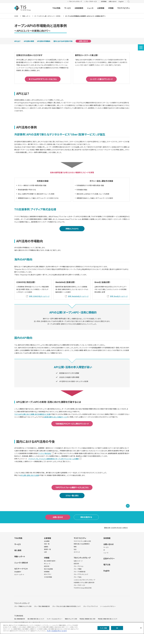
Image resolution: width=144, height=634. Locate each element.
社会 (75, 549)
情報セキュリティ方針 (71, 619)
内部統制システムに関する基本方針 (84, 582)
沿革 (45, 552)
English (121, 1)
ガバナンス (77, 552)
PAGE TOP (128, 506)
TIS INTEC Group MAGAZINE (83, 588)
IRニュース (47, 563)
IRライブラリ (47, 574)
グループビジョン (78, 566)
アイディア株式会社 (44, 453)
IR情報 (110, 8)
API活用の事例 (29, 41)
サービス (67, 8)
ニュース (90, 8)
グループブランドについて (81, 574)
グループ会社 (77, 577)
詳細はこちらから (72, 228)
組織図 (46, 547)
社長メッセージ (78, 561)
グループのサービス (91, 1)
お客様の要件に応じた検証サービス (55, 417)
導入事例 (17, 550)
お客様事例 (79, 8)
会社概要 (46, 541)
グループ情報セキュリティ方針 (23, 606)
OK (117, 628)
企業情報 (100, 8)
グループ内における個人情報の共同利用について (66, 606)
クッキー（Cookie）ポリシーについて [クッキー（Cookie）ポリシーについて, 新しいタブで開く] (57, 631)
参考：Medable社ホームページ (78, 296)
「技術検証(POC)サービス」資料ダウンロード (72, 423)
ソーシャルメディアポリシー (108, 606)
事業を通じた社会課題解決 (81, 544)
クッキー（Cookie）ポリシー (54, 619)
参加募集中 (17, 572)
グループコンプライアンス (90, 606)
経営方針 (46, 566)
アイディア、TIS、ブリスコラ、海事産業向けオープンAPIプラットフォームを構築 (53, 459)
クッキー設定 (103, 628)
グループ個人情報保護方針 (42, 606)
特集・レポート (19, 556)
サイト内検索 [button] (128, 1)
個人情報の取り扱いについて (36, 619)
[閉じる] (141, 628)
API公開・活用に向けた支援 (29, 475)
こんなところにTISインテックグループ (84, 580)
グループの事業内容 (79, 572)
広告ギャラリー (109, 558)
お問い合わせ (112, 1)
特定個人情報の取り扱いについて (107, 619)
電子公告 (106, 564)
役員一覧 (46, 544)
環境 (75, 547)
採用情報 (103, 1)
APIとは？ (17, 41)
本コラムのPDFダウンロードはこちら (43, 79)
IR (104, 550)
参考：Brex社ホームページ (119, 296)
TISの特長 (56, 8)
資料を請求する (86, 517)
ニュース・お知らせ (21, 562)
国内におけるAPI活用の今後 (63, 41)
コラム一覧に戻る (72, 495)
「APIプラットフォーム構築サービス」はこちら (72, 487)
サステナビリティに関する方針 (82, 541)
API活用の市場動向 (43, 41)
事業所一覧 (47, 549)
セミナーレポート (19, 574)
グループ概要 (77, 569)
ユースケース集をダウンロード (101, 79)
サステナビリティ (123, 8)
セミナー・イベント (21, 568)
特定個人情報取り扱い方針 (87, 619)
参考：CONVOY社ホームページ (39, 296)
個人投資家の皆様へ (50, 561)
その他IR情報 (48, 577)
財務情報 (46, 572)
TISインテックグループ (75, 1)
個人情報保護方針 (19, 619)
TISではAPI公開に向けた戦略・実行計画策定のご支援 (32, 414)
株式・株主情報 (48, 569)
